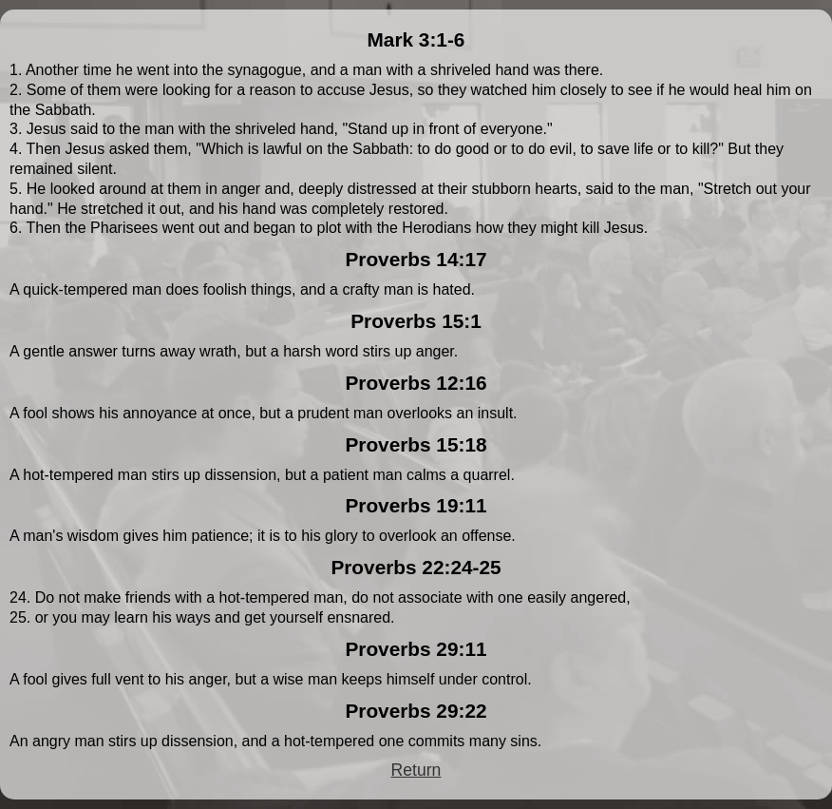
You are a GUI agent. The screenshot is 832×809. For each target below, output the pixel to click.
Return (416, 770)
